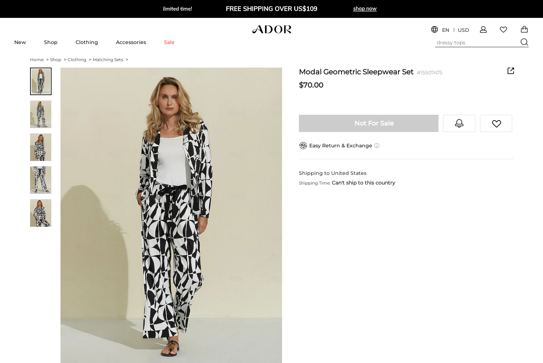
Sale (169, 42)
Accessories (131, 42)
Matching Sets (110, 59)
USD (463, 30)
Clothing (87, 42)
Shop (51, 42)
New (20, 42)
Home (39, 59)
